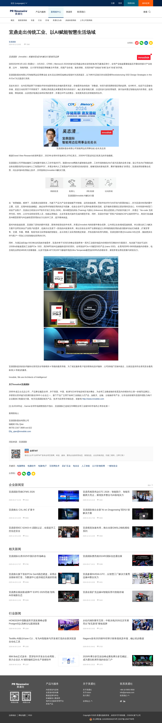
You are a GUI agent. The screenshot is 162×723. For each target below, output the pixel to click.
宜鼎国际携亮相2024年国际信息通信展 (102, 556)
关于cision (87, 692)
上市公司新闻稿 (86, 20)
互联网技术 (54, 466)
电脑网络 (21, 466)
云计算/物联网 (98, 466)
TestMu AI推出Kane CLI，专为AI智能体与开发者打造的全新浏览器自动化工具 (42, 640)
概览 (12, 20)
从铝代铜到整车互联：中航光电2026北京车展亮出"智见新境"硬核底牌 (106, 622)
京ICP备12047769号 (126, 719)
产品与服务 (41, 12)
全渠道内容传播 (52, 692)
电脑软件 (32, 466)
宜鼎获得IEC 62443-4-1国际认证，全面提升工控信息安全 (32, 529)
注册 (113, 3)
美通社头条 (57, 20)
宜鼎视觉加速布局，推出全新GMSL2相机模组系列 (106, 529)
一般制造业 (112, 466)
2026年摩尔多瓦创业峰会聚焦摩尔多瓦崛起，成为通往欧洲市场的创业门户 (106, 658)
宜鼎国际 (12, 42)
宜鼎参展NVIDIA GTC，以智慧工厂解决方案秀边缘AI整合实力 (106, 576)
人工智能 (86, 466)
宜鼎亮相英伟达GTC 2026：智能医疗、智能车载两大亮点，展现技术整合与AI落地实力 (106, 493)
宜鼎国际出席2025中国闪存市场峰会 (27, 556)
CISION (130, 715)
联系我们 (81, 12)
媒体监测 (145, 3)
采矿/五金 (66, 466)
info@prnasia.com (127, 692)
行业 (40, 20)
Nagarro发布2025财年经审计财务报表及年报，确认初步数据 (113, 638)
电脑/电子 (42, 466)
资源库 (69, 12)
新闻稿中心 (56, 12)
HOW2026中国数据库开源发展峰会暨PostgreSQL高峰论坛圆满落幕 (28, 622)
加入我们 (86, 695)
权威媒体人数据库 (53, 698)
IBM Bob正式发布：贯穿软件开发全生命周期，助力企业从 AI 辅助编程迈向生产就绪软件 (32, 658)
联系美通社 (126, 683)
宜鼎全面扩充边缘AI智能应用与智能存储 (103, 592)
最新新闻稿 (22, 20)
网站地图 (22, 715)
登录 (120, 3)
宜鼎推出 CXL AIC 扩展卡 (22, 510)
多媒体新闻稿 (70, 20)
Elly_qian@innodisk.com (20, 431)
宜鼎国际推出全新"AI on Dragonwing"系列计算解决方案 (106, 511)
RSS (30, 715)
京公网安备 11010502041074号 (103, 719)
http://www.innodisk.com (93, 399)
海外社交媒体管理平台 (55, 701)
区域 (47, 20)
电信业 (76, 466)
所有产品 (49, 704)
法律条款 (12, 715)
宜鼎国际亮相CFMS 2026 (22, 492)
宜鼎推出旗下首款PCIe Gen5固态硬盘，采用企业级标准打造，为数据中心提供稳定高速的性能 (33, 576)
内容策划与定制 (52, 690)
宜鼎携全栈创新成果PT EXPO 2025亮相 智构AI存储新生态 (32, 594)
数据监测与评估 (52, 695)
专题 (32, 20)
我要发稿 (131, 3)
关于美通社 (89, 683)
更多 (150, 485)
